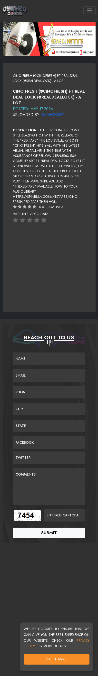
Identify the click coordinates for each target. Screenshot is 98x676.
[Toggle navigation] (89, 10)
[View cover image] (49, 85)
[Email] (49, 375)
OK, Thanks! (57, 659)
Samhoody (53, 114)
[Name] (49, 358)
